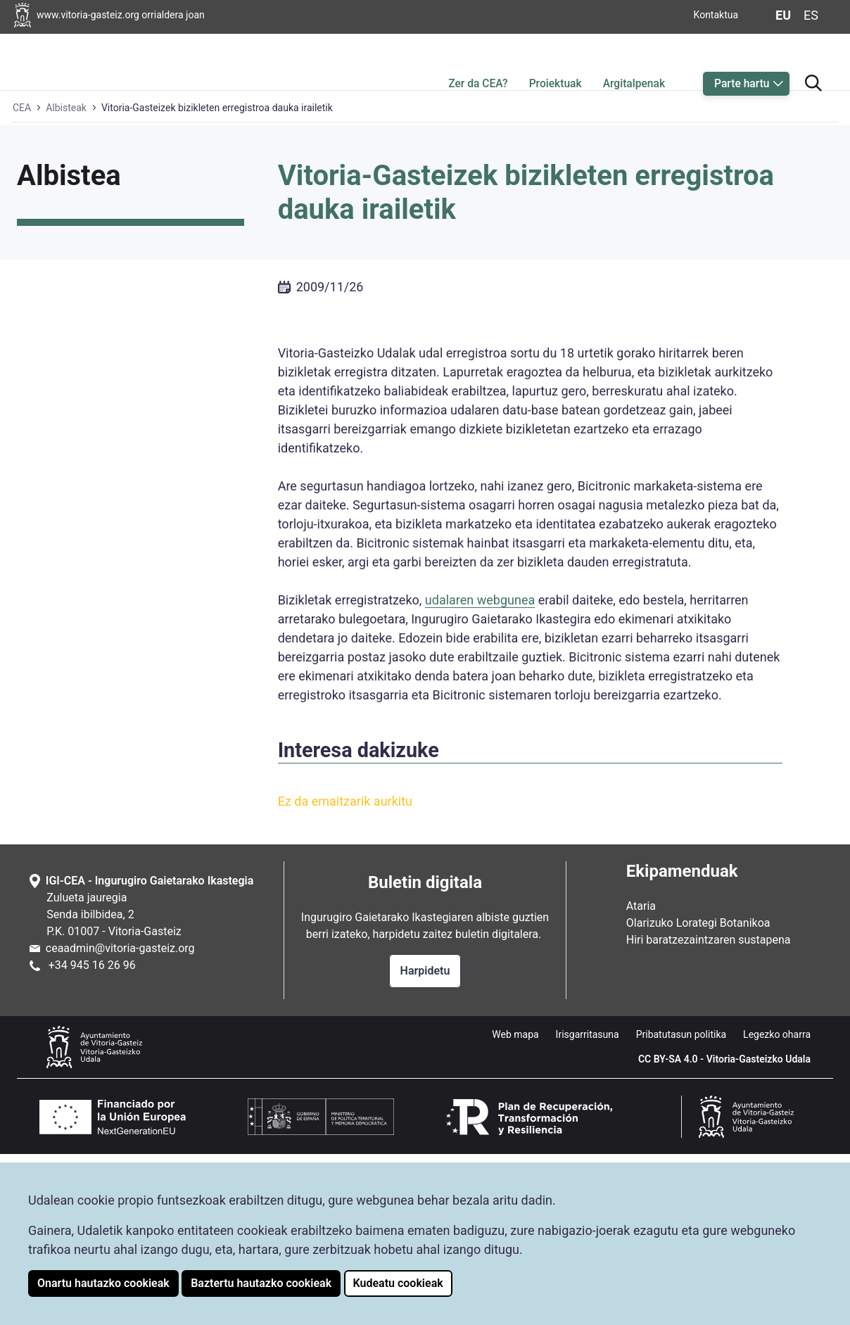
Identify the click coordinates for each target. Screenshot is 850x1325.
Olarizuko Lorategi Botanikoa (698, 1094)
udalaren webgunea (480, 770)
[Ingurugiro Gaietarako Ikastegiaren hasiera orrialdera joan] (67, 60)
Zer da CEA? (477, 61)
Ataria (641, 1077)
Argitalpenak (634, 61)
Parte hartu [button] (741, 61)
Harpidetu (425, 1141)
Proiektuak (555, 61)
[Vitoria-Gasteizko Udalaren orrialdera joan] (116, 15)
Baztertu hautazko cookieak (261, 1283)
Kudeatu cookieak (398, 1283)
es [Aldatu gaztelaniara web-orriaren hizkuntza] (811, 15)
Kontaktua (716, 14)
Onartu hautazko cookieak (103, 1283)
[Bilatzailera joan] (813, 58)
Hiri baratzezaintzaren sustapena (708, 1110)
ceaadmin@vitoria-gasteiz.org (120, 1119)
